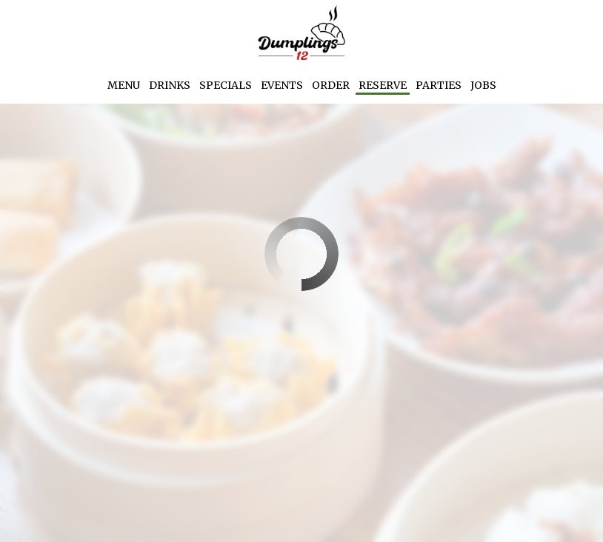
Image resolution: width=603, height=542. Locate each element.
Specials (225, 85)
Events (282, 85)
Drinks (169, 85)
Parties (439, 85)
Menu (123, 85)
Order (331, 85)
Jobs (483, 85)
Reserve (383, 85)
